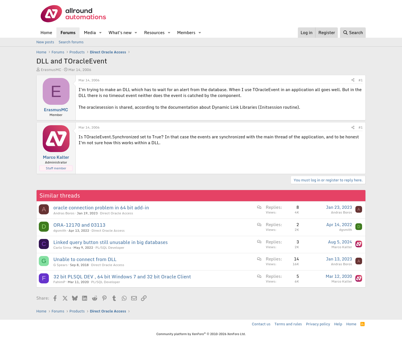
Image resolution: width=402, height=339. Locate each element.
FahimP (59, 282)
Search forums (71, 42)
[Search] (353, 32)
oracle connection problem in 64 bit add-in (101, 207)
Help (338, 324)
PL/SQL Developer (109, 247)
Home (46, 32)
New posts (45, 42)
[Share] (352, 80)
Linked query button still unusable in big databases (110, 242)
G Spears (60, 264)
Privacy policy (318, 324)
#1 (360, 80)
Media (90, 32)
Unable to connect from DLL (84, 259)
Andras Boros (64, 213)
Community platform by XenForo (201, 333)
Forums (68, 32)
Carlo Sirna (62, 247)
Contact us (261, 324)
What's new (119, 32)
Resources (154, 32)
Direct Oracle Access (116, 213)
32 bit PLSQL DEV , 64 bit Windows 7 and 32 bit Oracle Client (122, 276)
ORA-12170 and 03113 (79, 225)
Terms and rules (288, 324)
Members (186, 32)
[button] (100, 32)
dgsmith (59, 230)
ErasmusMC (51, 70)
